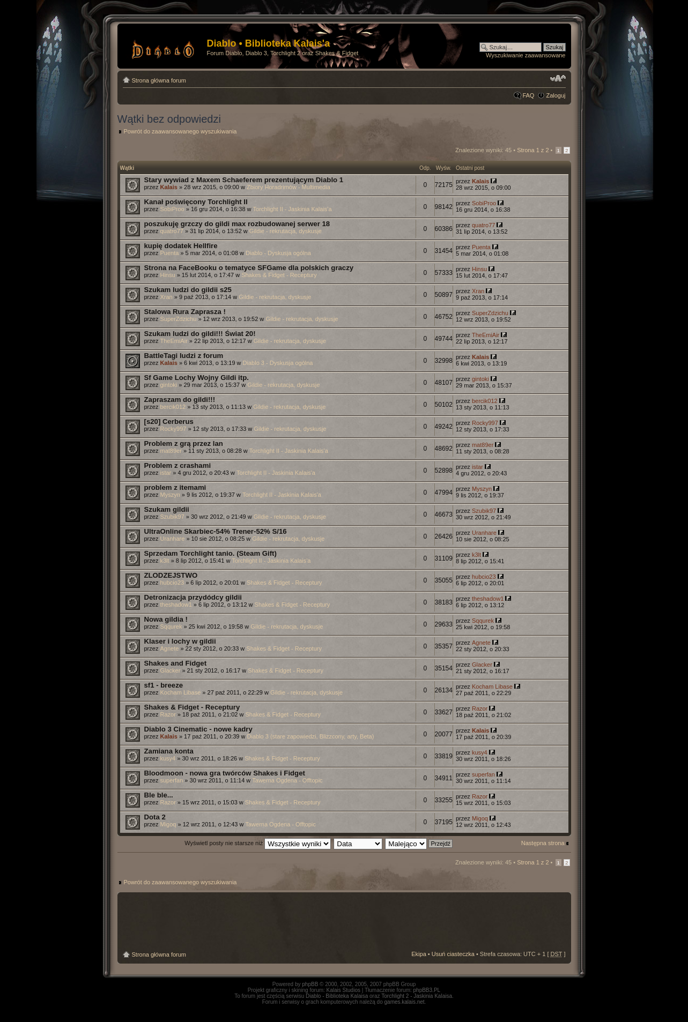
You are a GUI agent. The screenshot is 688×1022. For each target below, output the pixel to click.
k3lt (164, 560)
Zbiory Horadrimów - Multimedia (288, 187)
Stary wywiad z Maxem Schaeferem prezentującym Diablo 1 (244, 180)
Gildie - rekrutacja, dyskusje (285, 231)
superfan (171, 780)
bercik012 (173, 407)
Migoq (168, 824)
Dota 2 (155, 817)
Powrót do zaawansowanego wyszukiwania (180, 131)
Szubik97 (172, 516)
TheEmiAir (173, 341)
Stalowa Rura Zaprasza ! (185, 312)
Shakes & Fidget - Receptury (279, 275)
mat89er (170, 450)
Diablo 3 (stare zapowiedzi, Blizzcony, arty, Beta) (310, 736)
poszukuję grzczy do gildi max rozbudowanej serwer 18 (237, 224)
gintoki (168, 385)
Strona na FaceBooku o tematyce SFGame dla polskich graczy (249, 268)
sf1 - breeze (163, 685)
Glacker (170, 670)
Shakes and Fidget (175, 663)
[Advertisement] (344, 922)
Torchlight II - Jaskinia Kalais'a (292, 209)
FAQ (528, 95)
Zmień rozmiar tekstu (558, 78)
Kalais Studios (343, 990)
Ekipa (418, 954)
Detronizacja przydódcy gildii (193, 597)
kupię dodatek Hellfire (181, 246)
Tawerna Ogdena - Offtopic (287, 780)
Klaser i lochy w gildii (180, 641)
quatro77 (171, 231)
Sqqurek (171, 626)
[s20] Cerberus (169, 421)
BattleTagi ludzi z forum (184, 356)
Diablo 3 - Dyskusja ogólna (278, 363)
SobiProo (172, 209)
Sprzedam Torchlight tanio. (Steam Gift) (210, 553)
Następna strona (543, 843)
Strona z (533, 150)
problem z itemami (175, 487)
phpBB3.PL (427, 990)
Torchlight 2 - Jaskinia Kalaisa (416, 996)
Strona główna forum (159, 80)
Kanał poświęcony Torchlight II (196, 202)
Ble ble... (158, 795)
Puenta (169, 253)
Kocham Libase (180, 692)
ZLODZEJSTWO (171, 575)
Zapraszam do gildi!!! (180, 400)
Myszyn (170, 494)
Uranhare (172, 538)
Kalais (168, 187)
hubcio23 (172, 582)
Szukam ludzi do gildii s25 (188, 290)
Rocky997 (173, 429)
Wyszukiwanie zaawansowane (525, 55)
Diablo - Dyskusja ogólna (278, 253)
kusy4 (167, 758)
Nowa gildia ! (166, 619)
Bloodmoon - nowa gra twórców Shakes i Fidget (224, 773)
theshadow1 (175, 604)
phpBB (310, 984)
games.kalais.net (404, 1002)
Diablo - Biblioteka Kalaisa (337, 996)
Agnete (169, 648)
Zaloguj (555, 95)
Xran (166, 297)
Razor (167, 714)
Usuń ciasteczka (453, 954)
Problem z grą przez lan (183, 443)
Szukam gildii (166, 509)
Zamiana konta (169, 751)
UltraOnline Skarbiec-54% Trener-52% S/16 (215, 531)
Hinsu (167, 275)
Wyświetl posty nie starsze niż (257, 843)
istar (165, 472)
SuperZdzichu (178, 319)
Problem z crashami (177, 465)
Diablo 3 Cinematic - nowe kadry (198, 729)
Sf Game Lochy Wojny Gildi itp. (196, 378)
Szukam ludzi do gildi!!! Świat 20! (200, 334)
